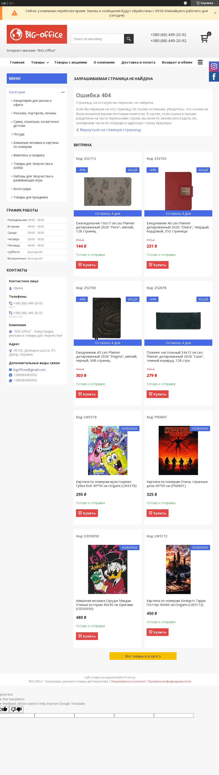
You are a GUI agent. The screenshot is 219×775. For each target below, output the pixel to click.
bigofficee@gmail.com (29, 370)
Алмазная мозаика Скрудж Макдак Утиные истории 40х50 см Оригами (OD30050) (104, 605)
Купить (89, 265)
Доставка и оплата (138, 62)
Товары (37, 62)
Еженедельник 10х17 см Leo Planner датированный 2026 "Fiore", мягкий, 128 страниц (105, 227)
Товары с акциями (70, 62)
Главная (17, 62)
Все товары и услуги (141, 656)
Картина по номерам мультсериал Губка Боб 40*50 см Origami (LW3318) (106, 484)
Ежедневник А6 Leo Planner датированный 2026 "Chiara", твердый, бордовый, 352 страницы (178, 227)
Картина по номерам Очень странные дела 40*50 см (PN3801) (177, 484)
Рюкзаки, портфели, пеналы (34, 113)
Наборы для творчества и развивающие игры (33, 178)
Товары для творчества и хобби (33, 165)
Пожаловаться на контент (128, 681)
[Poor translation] (16, 709)
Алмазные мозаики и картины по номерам (36, 144)
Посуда (18, 134)
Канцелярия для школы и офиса (32, 102)
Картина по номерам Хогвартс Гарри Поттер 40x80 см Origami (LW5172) (176, 603)
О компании (104, 62)
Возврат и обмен (177, 62)
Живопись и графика (28, 155)
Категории (17, 92)
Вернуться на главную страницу (110, 129)
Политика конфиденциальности (169, 681)
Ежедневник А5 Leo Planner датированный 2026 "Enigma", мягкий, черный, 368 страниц (106, 356)
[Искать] (129, 39)
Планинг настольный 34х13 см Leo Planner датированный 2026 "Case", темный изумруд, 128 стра (175, 356)
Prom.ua (129, 677)
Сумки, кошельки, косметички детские (36, 123)
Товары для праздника (30, 197)
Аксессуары (22, 189)
